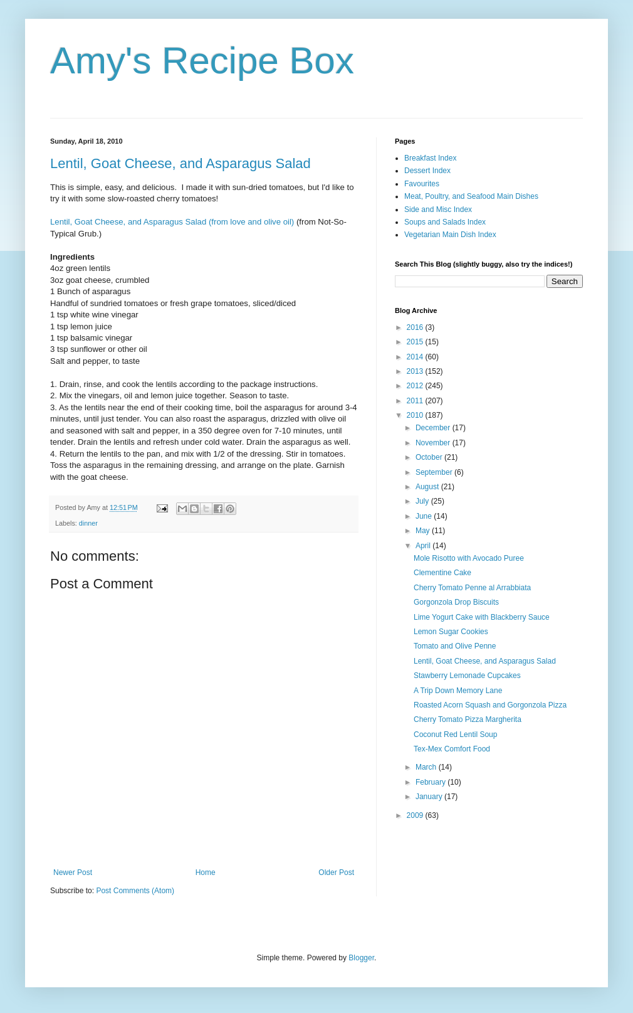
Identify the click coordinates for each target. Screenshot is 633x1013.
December (434, 427)
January (430, 796)
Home (206, 872)
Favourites (421, 183)
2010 (416, 415)
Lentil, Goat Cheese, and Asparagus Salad (180, 163)
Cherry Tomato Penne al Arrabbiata (472, 587)
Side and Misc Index (438, 209)
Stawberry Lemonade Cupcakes (467, 675)
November (434, 442)
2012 (416, 385)
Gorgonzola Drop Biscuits (456, 602)
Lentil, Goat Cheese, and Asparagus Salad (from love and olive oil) (172, 221)
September (435, 472)
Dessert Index (427, 170)
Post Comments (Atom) (135, 890)
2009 (416, 815)
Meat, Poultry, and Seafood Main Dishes (471, 196)
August (428, 486)
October (430, 457)
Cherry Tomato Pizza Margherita (467, 719)
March (427, 767)
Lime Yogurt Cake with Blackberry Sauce (482, 617)
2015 (416, 341)
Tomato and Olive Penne (455, 646)
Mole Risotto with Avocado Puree (469, 558)
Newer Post (72, 872)
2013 (416, 371)
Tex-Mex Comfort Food (452, 749)
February (431, 782)
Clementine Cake (442, 572)
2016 (416, 327)
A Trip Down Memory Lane (458, 690)
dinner (88, 523)
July (423, 501)
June (425, 516)
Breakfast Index (430, 158)
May (424, 530)
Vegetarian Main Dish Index (450, 234)
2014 (416, 357)
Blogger (361, 957)
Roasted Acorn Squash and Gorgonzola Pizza (490, 705)
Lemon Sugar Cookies (451, 631)
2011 (416, 400)
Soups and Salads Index (445, 222)
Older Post (336, 872)
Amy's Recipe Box (202, 61)
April (424, 545)
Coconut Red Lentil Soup (455, 734)
